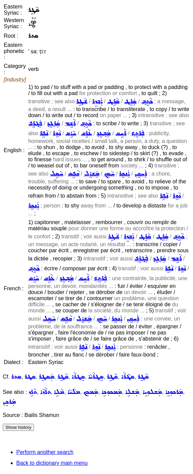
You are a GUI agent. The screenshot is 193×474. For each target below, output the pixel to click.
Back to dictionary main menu (52, 463)
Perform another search (44, 452)
